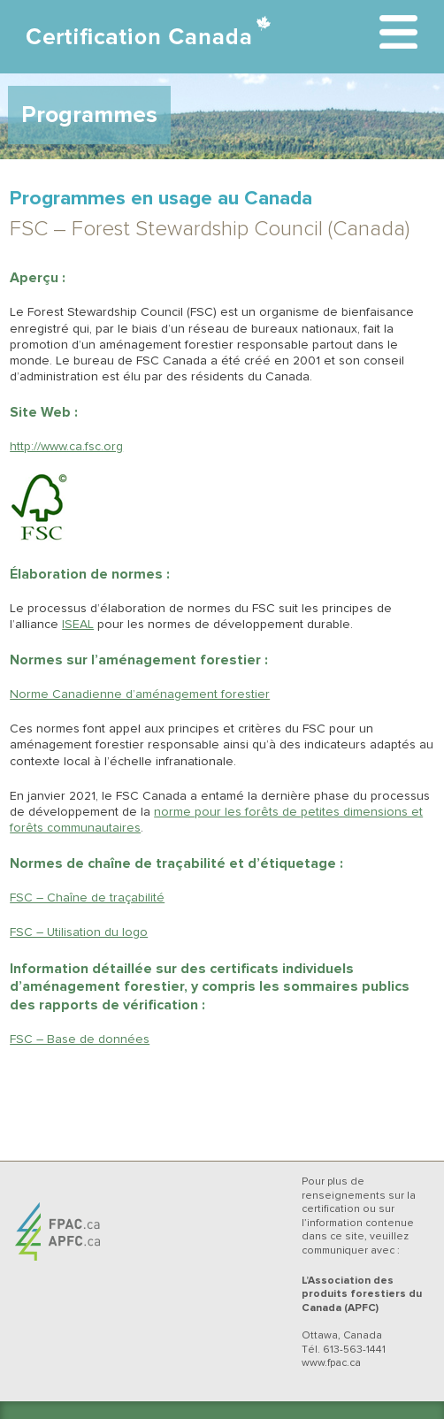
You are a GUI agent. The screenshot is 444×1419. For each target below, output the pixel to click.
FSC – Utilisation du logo (79, 932)
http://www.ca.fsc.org (66, 447)
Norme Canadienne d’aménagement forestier (140, 694)
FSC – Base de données (79, 1039)
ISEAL (78, 624)
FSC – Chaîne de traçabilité (87, 898)
